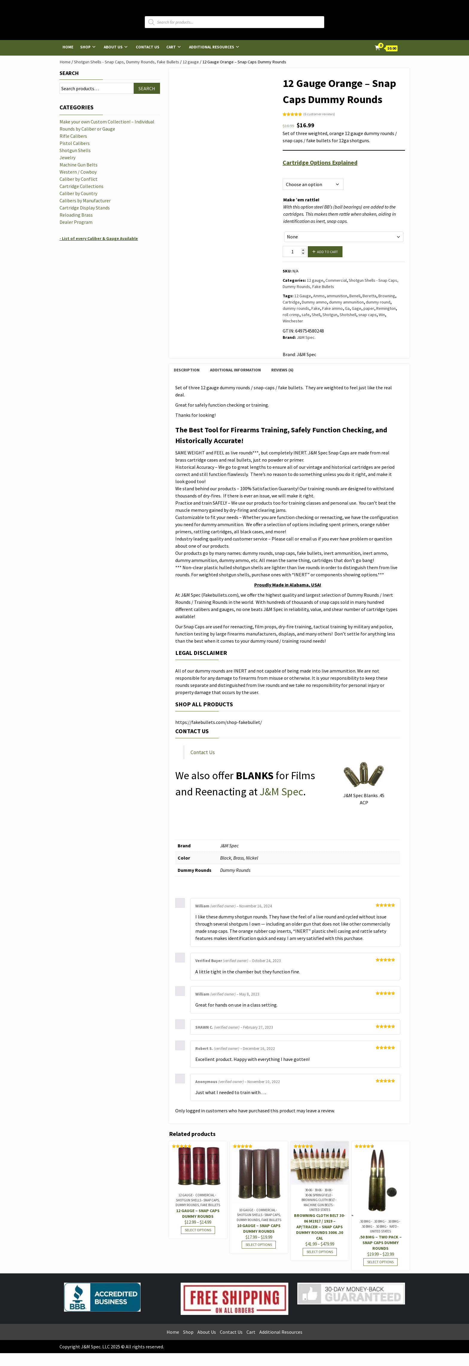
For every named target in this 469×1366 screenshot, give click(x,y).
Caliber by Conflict (79, 179)
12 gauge (190, 62)
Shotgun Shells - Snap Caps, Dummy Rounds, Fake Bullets (126, 62)
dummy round (378, 302)
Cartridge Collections (81, 186)
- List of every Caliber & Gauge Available (99, 238)
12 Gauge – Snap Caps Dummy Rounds (198, 1213)
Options (289, 172)
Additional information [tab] (235, 370)
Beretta (369, 295)
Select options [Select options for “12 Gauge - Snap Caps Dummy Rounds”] (198, 1230)
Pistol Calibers (75, 143)
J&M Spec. (306, 337)
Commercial (336, 280)
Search (69, 73)
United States (319, 1210)
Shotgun (329, 314)
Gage (356, 308)
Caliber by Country (78, 193)
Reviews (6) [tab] (282, 370)
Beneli (354, 295)
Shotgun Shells (75, 150)
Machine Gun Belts (318, 1205)
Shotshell (347, 314)
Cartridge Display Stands (85, 208)
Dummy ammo (314, 302)
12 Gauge (302, 295)
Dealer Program (76, 222)
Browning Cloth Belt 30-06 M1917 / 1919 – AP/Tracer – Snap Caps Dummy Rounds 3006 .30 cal (319, 1227)
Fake (315, 308)
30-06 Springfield (318, 1195)
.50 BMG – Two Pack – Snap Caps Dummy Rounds (380, 1242)
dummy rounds (296, 308)
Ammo (319, 295)
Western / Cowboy (78, 172)
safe (306, 314)
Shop (85, 47)
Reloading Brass (76, 215)
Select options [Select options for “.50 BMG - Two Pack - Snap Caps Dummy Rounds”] (380, 1262)
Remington (386, 308)
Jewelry (67, 157)
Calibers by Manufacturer (85, 200)
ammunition (337, 295)
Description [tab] (187, 370)
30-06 (308, 1190)
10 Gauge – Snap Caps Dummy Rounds (259, 1228)
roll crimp (291, 314)
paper (368, 308)
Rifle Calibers (73, 136)
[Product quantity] (295, 251)
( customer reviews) (319, 114)
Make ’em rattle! (301, 200)
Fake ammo (332, 308)
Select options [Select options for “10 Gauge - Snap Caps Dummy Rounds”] (259, 1244)
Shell (316, 314)
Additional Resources (211, 47)
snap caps (367, 314)
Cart (171, 47)
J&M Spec (281, 791)
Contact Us (147, 47)
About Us (113, 47)
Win (382, 314)
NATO (393, 1226)
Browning (386, 295)
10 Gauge (246, 1210)
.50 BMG (365, 1221)
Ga (347, 308)
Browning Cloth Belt (318, 1200)
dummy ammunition (346, 302)
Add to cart (327, 251)
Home (68, 47)
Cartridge (291, 302)
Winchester (293, 321)
